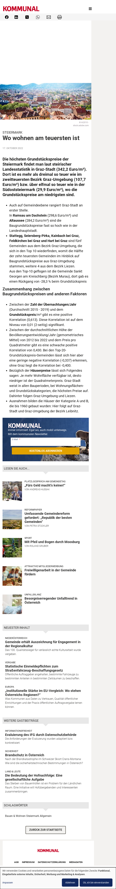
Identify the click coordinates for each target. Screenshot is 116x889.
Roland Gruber (39, 546)
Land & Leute (13, 771)
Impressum (28, 862)
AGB (16, 862)
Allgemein (46, 816)
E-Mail (15, 439)
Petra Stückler (39, 525)
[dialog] (58, 878)
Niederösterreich (16, 638)
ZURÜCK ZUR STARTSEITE (45, 829)
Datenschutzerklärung (52, 862)
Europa (9, 686)
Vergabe (10, 662)
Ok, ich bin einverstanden (96, 882)
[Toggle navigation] (90, 8)
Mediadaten (76, 862)
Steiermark (32, 816)
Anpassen (7, 882)
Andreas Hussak (40, 489)
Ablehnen (70, 882)
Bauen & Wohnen (15, 816)
